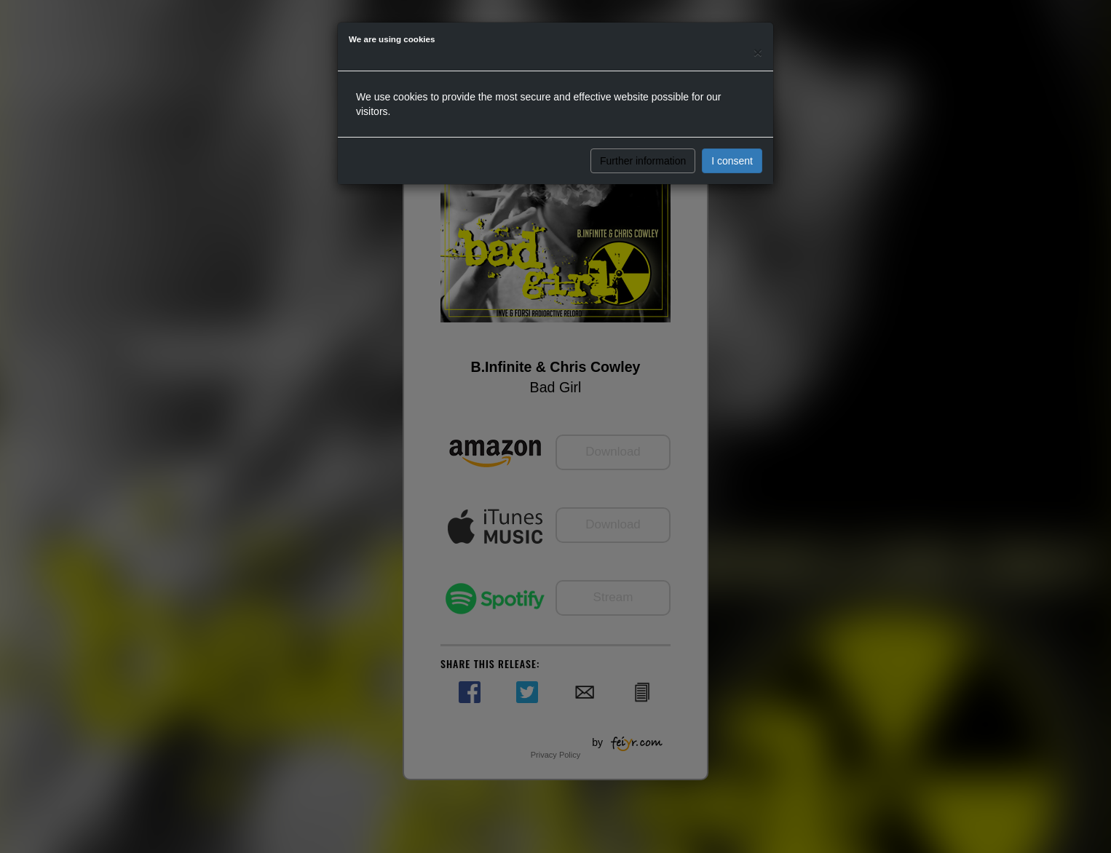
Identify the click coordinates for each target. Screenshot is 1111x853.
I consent (732, 161)
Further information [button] (643, 161)
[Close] (758, 52)
